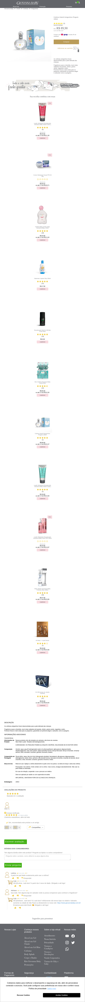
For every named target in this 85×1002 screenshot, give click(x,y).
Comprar (66, 42)
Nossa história (50, 939)
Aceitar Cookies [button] (62, 995)
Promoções (28, 965)
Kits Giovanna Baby (32, 961)
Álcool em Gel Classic (30, 942)
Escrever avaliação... (15, 842)
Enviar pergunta (13, 865)
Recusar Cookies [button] (23, 995)
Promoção (43, 6)
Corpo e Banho (30, 958)
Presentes (69, 6)
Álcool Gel (16, 6)
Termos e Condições (48, 947)
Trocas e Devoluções (49, 953)
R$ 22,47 (61, 30)
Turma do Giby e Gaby (51, 962)
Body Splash (29, 954)
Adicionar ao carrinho (65, 48)
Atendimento (49, 935)
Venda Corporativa (52, 958)
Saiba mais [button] (51, 989)
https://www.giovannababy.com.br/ (69, 903)
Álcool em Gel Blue (32, 947)
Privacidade (49, 942)
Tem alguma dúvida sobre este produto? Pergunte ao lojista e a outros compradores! (33, 852)
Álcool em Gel (30, 938)
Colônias (28, 951)
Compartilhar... (35, 827)
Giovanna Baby (8, 9)
